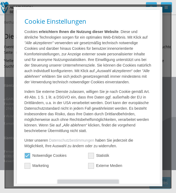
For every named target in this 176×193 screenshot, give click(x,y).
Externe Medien (105, 166)
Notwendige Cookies (45, 155)
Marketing (36, 166)
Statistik (98, 155)
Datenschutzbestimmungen (71, 140)
